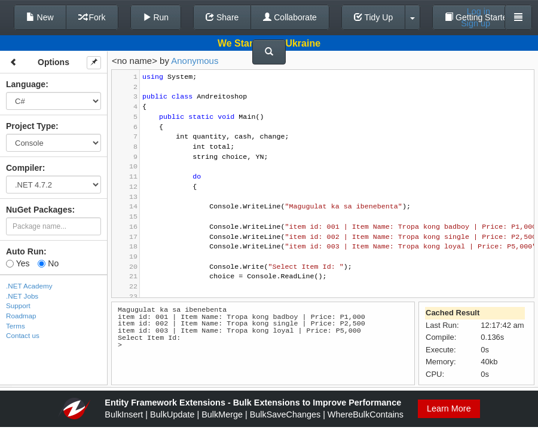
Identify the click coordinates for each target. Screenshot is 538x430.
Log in (478, 11)
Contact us (22, 335)
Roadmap (21, 316)
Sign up (475, 23)
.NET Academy (29, 286)
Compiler (24, 168)
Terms (15, 326)
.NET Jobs (22, 296)
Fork (92, 17)
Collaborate (290, 17)
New (40, 17)
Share (222, 17)
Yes (17, 263)
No (48, 263)
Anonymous (194, 61)
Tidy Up (373, 17)
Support (18, 305)
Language (25, 84)
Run (156, 17)
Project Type (31, 126)
